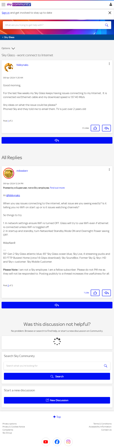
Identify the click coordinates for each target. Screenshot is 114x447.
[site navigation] (3, 4)
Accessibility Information (100, 427)
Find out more (57, 187)
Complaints (8, 430)
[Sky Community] (19, 4)
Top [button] (58, 416)
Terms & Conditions (102, 424)
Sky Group (7, 433)
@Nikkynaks (13, 195)
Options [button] (6, 48)
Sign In (110, 5)
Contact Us (106, 430)
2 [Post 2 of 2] (8, 285)
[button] (109, 63)
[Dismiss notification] (109, 12)
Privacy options (10, 424)
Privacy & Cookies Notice (14, 427)
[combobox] (51, 25)
